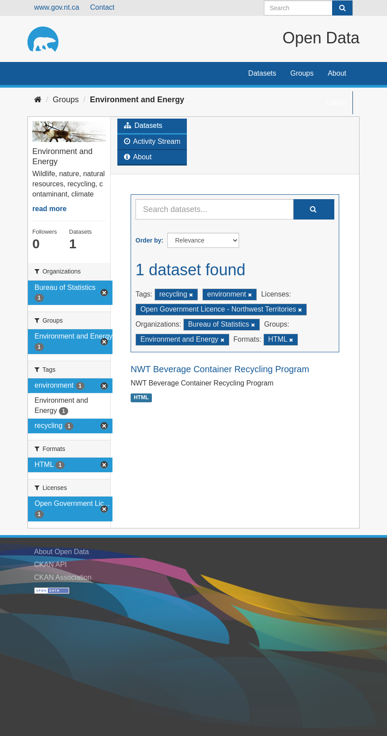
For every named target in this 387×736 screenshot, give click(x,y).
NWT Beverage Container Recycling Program (220, 369)
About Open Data (61, 551)
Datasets (262, 73)
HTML (141, 397)
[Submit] (342, 7)
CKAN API (50, 564)
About (337, 73)
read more (49, 208)
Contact (102, 7)
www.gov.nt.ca (56, 7)
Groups (301, 73)
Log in (336, 102)
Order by (148, 240)
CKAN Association (63, 577)
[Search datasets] (308, 7)
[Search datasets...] (214, 209)
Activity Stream (152, 141)
